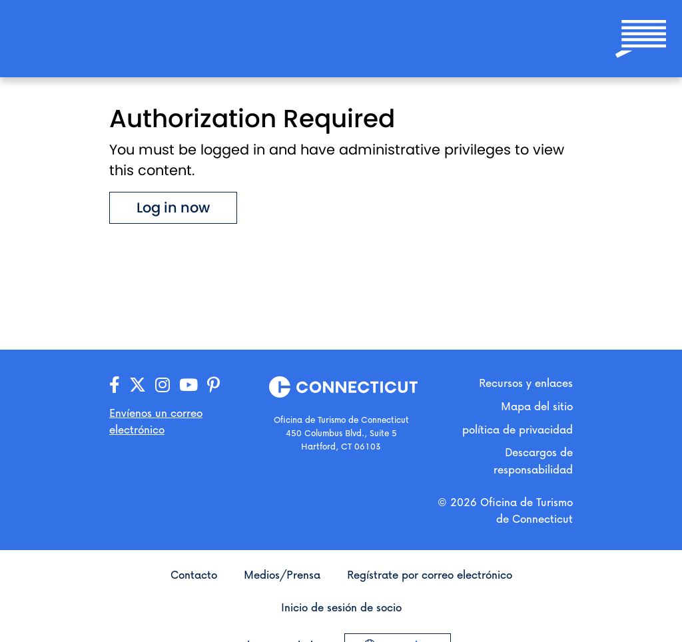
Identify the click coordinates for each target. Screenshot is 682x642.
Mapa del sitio (537, 406)
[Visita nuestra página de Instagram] (162, 385)
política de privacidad (517, 429)
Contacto (193, 574)
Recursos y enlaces (526, 382)
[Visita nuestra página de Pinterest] (213, 385)
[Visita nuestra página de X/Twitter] (137, 385)
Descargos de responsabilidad (533, 460)
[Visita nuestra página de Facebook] (114, 385)
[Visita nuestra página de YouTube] (188, 385)
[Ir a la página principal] (74, 37)
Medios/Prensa (282, 574)
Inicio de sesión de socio (341, 607)
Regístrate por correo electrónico (429, 574)
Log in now (173, 207)
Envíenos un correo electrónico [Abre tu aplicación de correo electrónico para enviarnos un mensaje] (155, 421)
